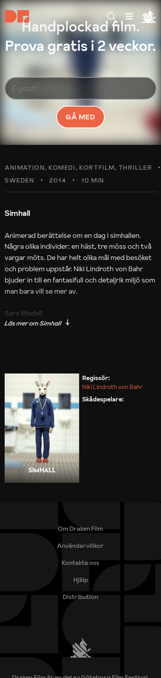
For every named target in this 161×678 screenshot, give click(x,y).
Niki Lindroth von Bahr (112, 386)
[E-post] (80, 88)
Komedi (62, 167)
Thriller (135, 167)
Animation (25, 167)
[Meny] (111, 16)
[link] (80, 579)
